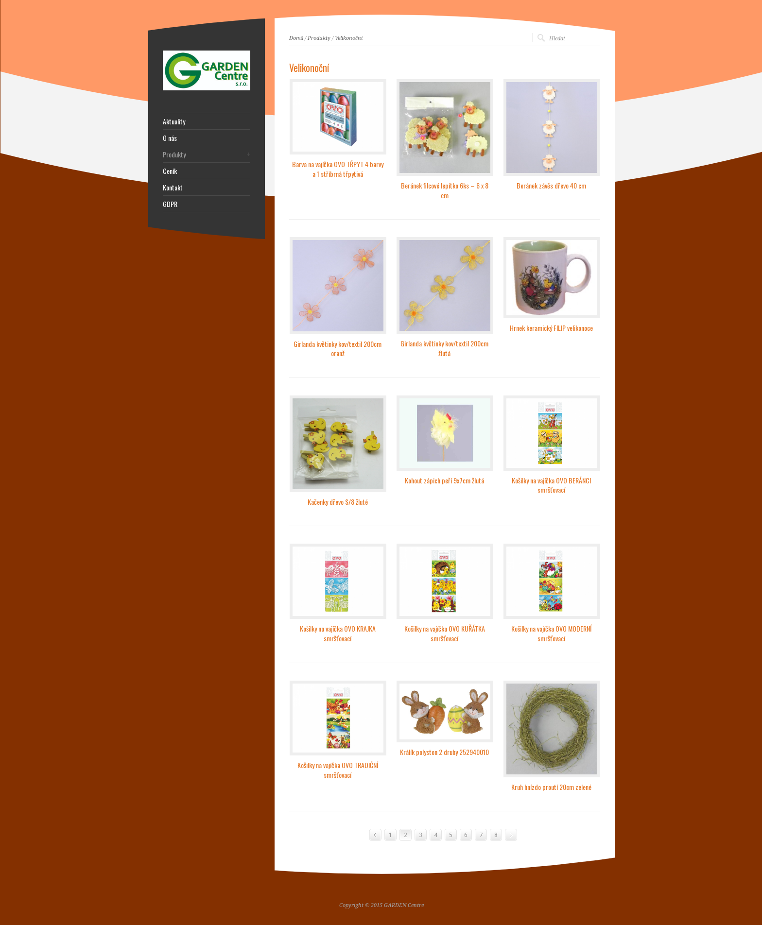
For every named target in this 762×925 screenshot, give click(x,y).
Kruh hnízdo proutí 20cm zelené (551, 787)
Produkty (319, 38)
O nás (170, 138)
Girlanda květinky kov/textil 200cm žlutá (444, 348)
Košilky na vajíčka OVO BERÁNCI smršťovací (551, 485)
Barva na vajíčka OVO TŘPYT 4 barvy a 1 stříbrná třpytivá (337, 169)
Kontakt (173, 187)
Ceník (170, 171)
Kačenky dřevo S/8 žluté (338, 502)
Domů (296, 38)
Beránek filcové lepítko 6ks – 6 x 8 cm (444, 190)
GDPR (170, 204)
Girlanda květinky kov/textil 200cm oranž (337, 349)
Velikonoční (349, 38)
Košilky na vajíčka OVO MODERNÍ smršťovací (551, 633)
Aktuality (174, 121)
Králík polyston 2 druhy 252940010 (444, 752)
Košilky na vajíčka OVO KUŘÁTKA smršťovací (444, 633)
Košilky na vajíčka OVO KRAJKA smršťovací (338, 633)
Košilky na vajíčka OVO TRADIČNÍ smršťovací (337, 770)
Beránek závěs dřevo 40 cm (551, 185)
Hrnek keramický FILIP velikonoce (551, 328)
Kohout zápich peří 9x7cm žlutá (444, 480)
